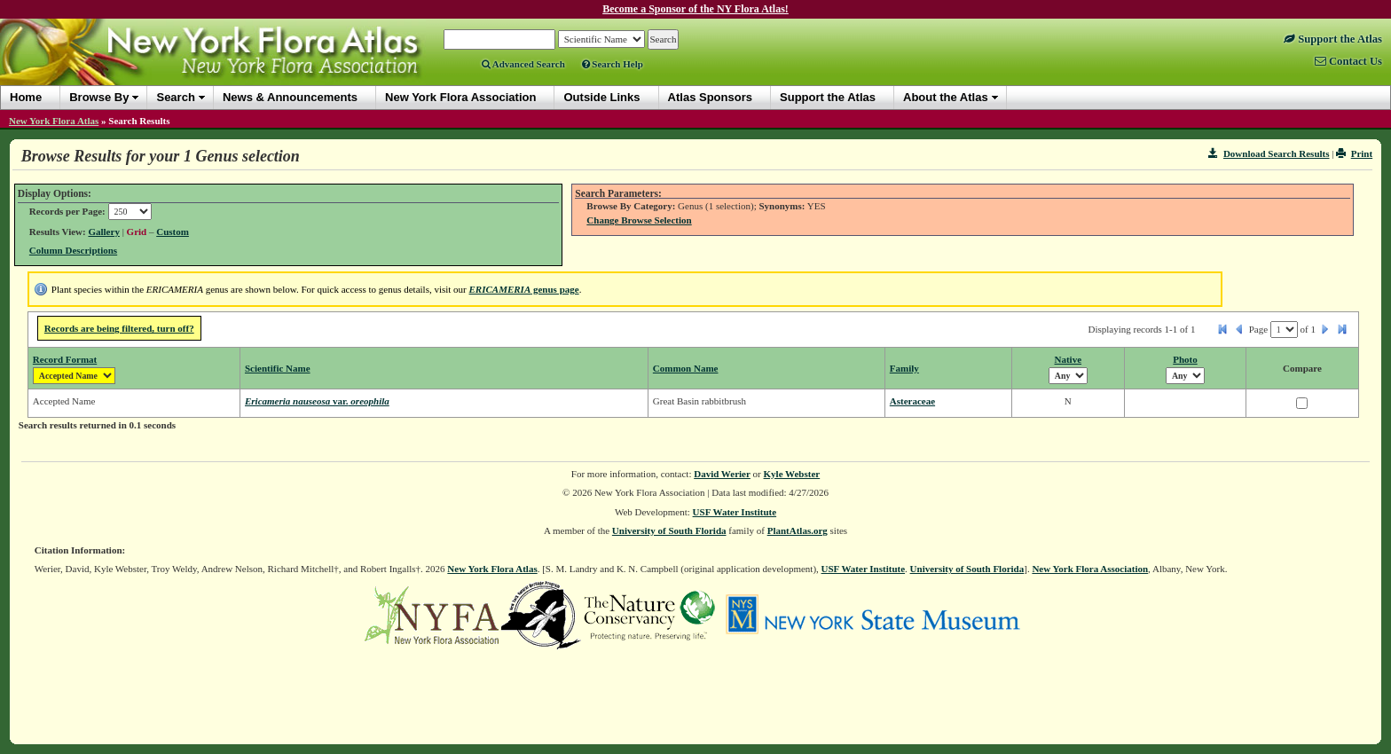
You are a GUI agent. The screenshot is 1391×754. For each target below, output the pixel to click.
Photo (1185, 359)
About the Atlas (945, 97)
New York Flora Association (1090, 568)
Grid (137, 231)
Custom (172, 231)
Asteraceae (912, 401)
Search (175, 97)
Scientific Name (277, 368)
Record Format (65, 359)
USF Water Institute (735, 512)
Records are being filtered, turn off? (119, 328)
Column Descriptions (73, 250)
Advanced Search (523, 64)
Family (904, 368)
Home (26, 97)
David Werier (722, 473)
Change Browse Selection (638, 220)
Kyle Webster (792, 473)
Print (1354, 153)
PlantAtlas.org (797, 530)
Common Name (686, 368)
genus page (524, 289)
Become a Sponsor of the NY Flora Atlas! (695, 9)
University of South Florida (669, 530)
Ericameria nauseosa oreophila (317, 401)
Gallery (103, 231)
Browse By (99, 97)
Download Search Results (1268, 153)
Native (1068, 359)
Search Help (612, 64)
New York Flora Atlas (53, 120)
